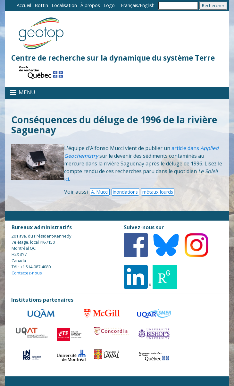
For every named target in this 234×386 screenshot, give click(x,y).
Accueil (24, 5)
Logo (109, 5)
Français (129, 5)
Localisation (64, 5)
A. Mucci (99, 192)
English (147, 5)
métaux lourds (157, 192)
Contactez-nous (27, 273)
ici (66, 178)
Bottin (41, 5)
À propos (90, 5)
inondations (125, 192)
